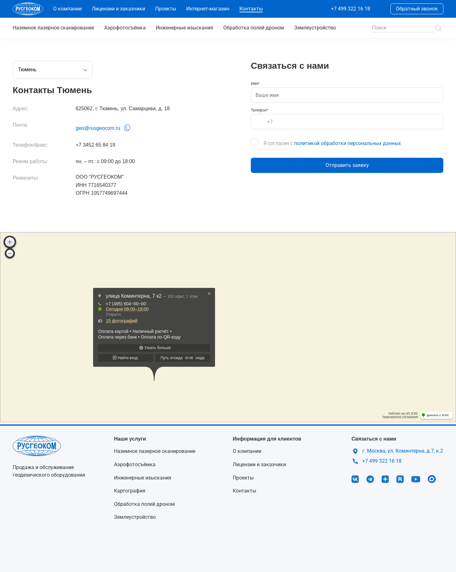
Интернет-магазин (207, 9)
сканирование (53, 28)
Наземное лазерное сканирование (154, 451)
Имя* (255, 83)
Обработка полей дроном (253, 28)
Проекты (165, 9)
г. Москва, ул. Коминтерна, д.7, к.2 (402, 451)
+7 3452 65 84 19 (95, 145)
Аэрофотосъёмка (125, 28)
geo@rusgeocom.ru (98, 128)
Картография (129, 491)
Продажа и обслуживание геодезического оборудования (49, 471)
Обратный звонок (417, 9)
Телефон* (259, 110)
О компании (67, 9)
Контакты (251, 9)
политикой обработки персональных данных (347, 143)
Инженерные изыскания (184, 28)
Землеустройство (315, 28)
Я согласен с (332, 143)
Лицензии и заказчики (118, 9)
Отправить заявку (347, 165)
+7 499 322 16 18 (350, 9)
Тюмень (52, 70)
